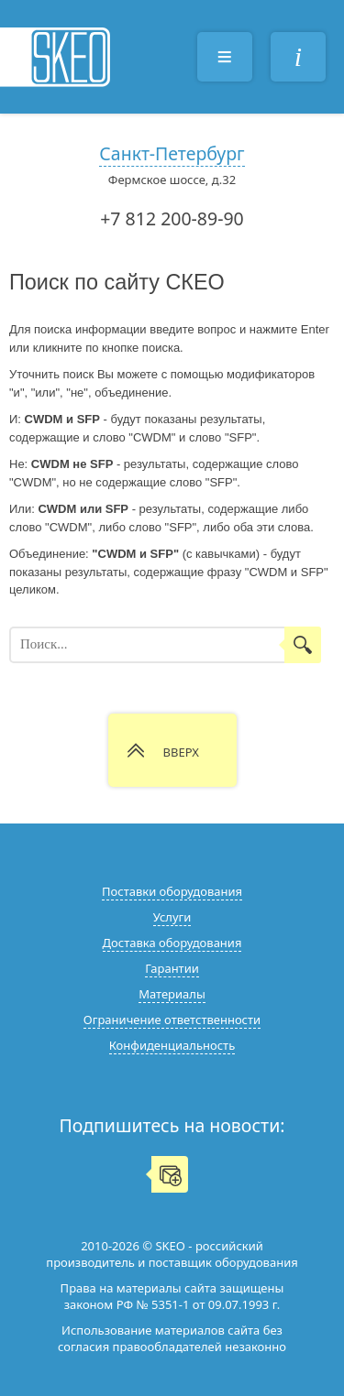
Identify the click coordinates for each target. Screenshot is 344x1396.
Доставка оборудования (172, 942)
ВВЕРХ (181, 752)
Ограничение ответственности (172, 1019)
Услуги (172, 917)
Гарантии (172, 968)
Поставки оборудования (172, 891)
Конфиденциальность (172, 1045)
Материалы (172, 994)
